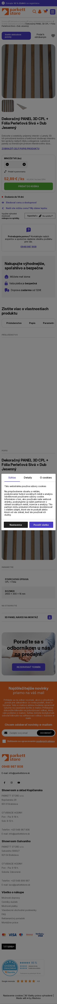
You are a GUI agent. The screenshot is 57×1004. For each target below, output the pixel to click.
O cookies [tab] (46, 477)
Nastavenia (16, 525)
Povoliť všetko (41, 525)
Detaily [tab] (28, 477)
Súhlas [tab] (12, 477)
